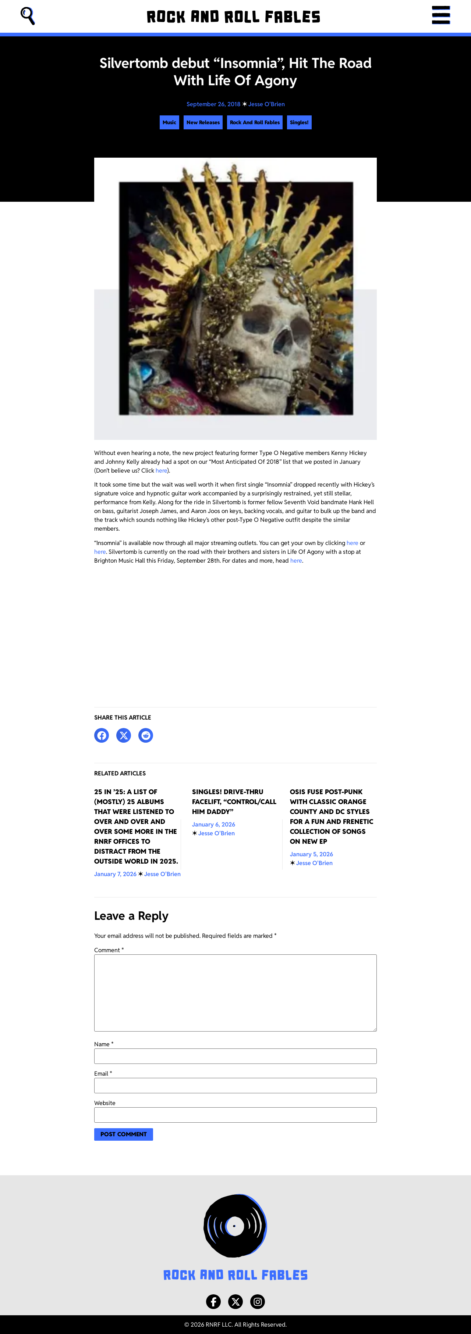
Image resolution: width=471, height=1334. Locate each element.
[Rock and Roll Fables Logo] (235, 1238)
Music (169, 122)
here (161, 470)
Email (103, 1074)
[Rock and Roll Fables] (233, 16)
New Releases (203, 122)
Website (105, 1103)
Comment (109, 950)
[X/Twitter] (235, 1301)
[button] (28, 16)
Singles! (299, 122)
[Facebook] (213, 1301)
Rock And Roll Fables (255, 122)
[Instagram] (257, 1301)
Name (104, 1044)
